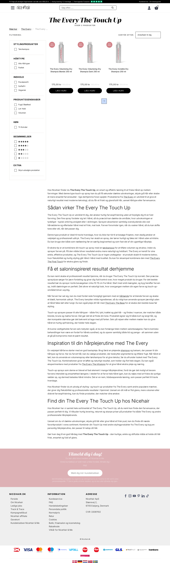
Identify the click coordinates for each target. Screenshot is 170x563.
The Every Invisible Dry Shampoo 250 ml (118, 70)
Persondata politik (58, 509)
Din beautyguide (155, 2)
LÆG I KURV (61, 90)
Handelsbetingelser (58, 506)
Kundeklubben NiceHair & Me (25, 523)
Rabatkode (54, 526)
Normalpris (54, 513)
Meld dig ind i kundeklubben (85, 473)
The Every (26, 29)
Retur (51, 516)
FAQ (51, 502)
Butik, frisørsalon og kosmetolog (64, 523)
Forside (14, 499)
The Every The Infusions (93, 364)
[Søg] (87, 7)
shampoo (125, 350)
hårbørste (124, 296)
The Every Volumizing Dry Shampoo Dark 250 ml (90, 70)
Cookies (53, 519)
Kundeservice (143, 2)
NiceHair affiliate (19, 516)
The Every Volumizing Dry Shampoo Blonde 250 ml (61, 70)
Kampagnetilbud (19, 513)
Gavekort (15, 519)
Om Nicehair (17, 502)
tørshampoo (108, 248)
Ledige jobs (16, 506)
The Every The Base (115, 303)
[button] (148, 35)
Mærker (13, 29)
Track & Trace (17, 509)
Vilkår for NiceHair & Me (61, 530)
